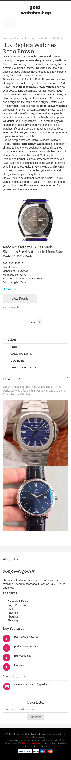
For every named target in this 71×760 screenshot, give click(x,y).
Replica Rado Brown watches (37, 86)
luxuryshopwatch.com (56, 734)
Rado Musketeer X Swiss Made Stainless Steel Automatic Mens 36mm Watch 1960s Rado (35, 251)
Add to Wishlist (11, 307)
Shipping (13, 620)
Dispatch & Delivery (19, 601)
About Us (13, 616)
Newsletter (36, 702)
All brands (30, 38)
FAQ (10, 609)
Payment (13, 612)
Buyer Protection (17, 605)
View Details (20, 298)
